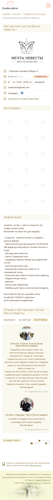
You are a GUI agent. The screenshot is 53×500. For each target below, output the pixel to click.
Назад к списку (12, 440)
